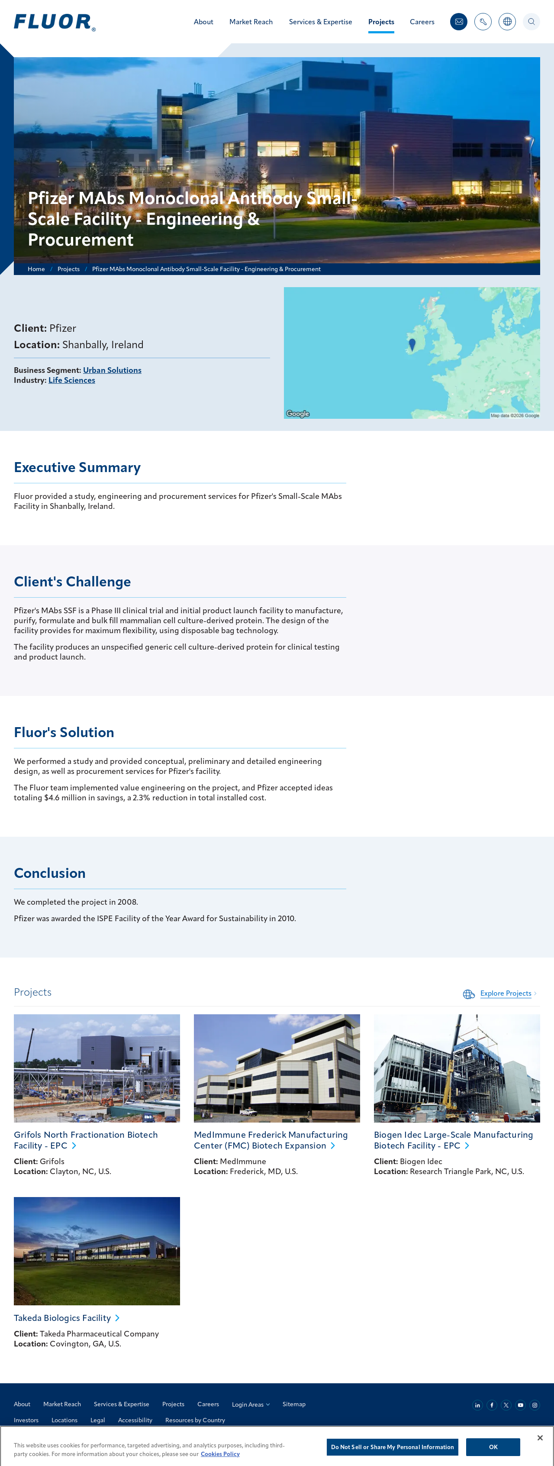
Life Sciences (71, 380)
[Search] (531, 21)
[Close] (540, 1447)
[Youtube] (520, 1405)
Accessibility (135, 1420)
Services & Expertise (121, 1404)
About (22, 1404)
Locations (64, 1420)
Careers (208, 1404)
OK (493, 1456)
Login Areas (251, 1404)
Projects (173, 1404)
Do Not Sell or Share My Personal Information (392, 1456)
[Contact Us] (458, 21)
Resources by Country (195, 1420)
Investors (26, 1420)
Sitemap (294, 1404)
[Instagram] (534, 1405)
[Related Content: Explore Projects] (501, 993)
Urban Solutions (112, 370)
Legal (97, 1420)
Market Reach (62, 1404)
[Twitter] (506, 1405)
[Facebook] (491, 1405)
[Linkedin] (477, 1405)
